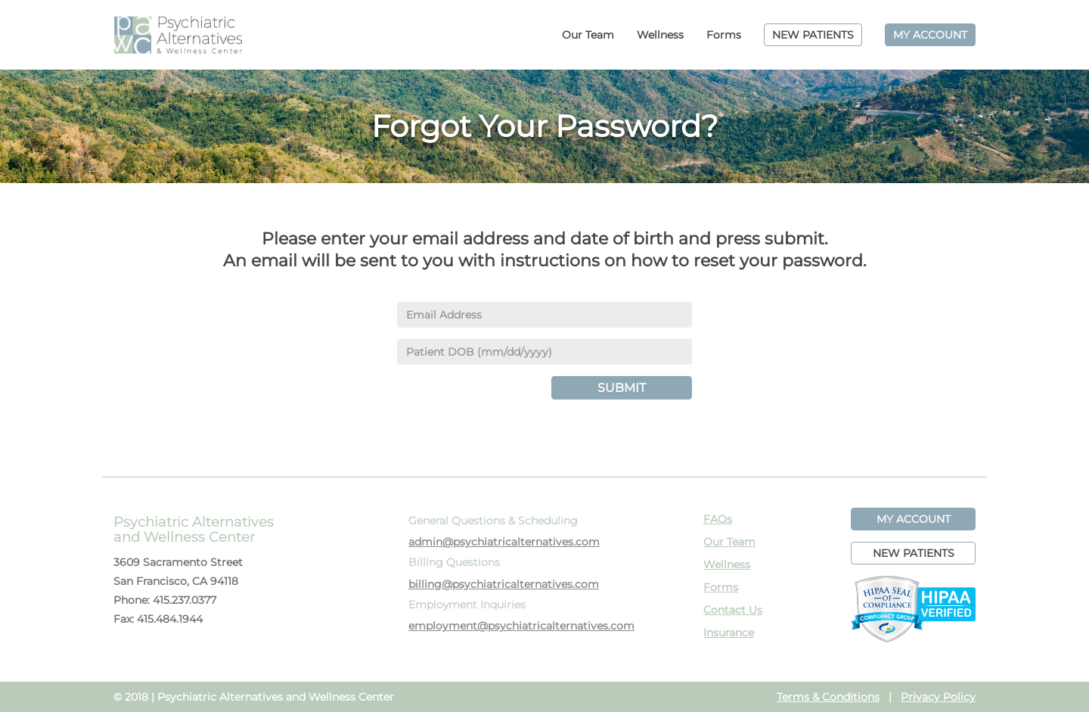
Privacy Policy (938, 697)
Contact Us (732, 610)
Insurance (728, 632)
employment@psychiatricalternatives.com (521, 626)
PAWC (177, 35)
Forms (723, 35)
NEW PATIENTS (813, 35)
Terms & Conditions (828, 697)
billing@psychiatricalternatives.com (503, 584)
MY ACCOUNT (930, 35)
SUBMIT (621, 388)
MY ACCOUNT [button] (913, 519)
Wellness (660, 35)
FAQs (717, 519)
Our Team (588, 35)
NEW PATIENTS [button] (913, 553)
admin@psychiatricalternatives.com (504, 542)
